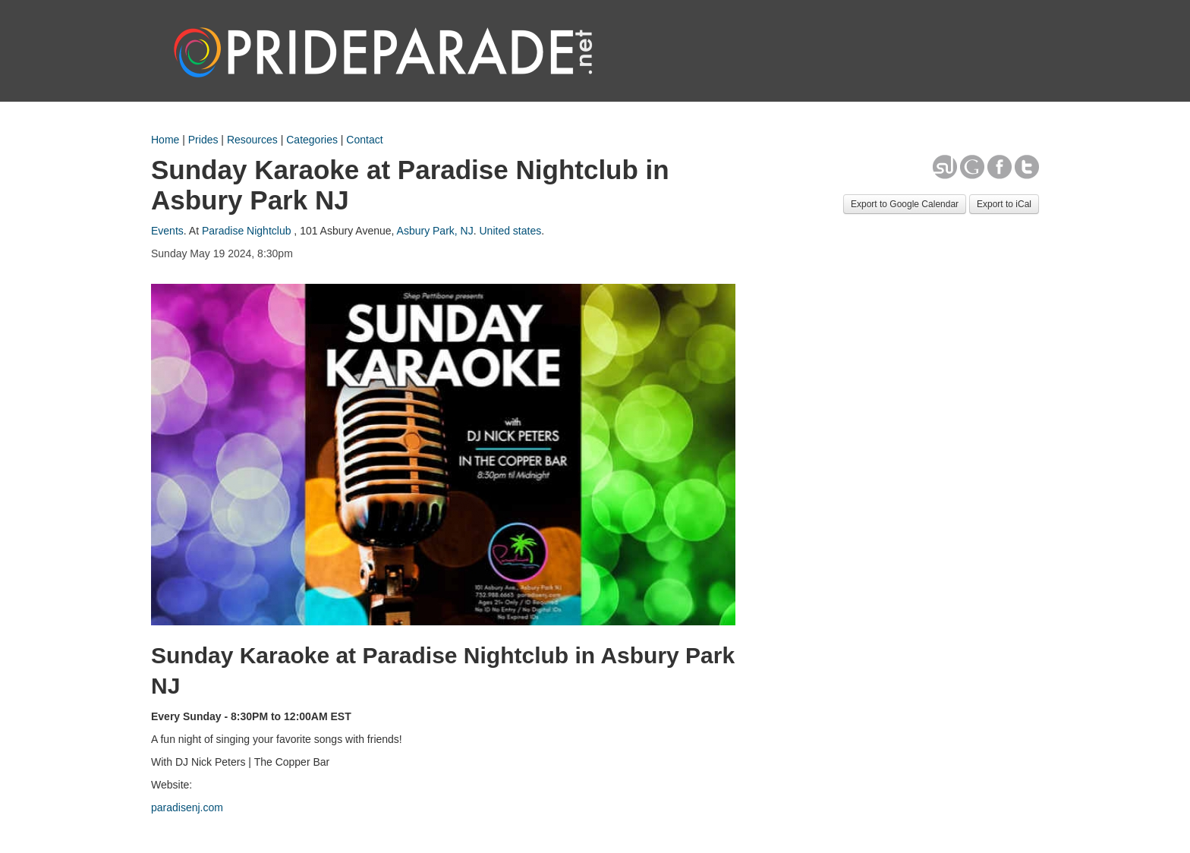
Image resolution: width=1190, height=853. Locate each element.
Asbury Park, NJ (435, 231)
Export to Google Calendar (905, 204)
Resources (252, 140)
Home (165, 140)
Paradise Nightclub (246, 231)
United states (510, 231)
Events (167, 231)
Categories (312, 140)
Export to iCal (1004, 204)
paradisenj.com (187, 807)
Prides (203, 140)
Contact (364, 140)
